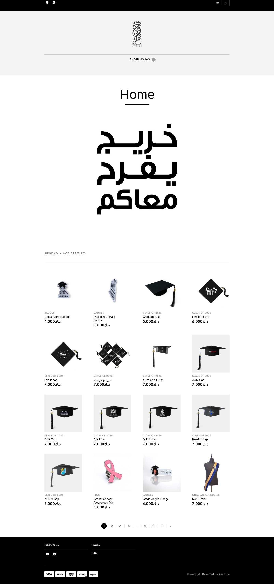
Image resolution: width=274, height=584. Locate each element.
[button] (6, 169)
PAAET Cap (200, 439)
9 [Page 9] (153, 526)
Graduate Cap (151, 316)
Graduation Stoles (206, 495)
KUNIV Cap (51, 499)
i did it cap (50, 380)
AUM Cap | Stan (153, 380)
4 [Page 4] (129, 526)
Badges (49, 312)
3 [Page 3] (120, 526)
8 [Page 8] (145, 526)
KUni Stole (199, 499)
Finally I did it (200, 316)
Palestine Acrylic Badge (104, 318)
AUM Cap (198, 380)
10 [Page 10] (162, 526)
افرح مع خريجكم (102, 380)
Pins (97, 495)
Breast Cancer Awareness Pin (103, 500)
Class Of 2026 (152, 312)
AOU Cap (100, 439)
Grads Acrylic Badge (57, 316)
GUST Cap (150, 439)
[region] (137, 169)
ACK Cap (50, 439)
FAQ (94, 553)
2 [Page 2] (112, 526)
